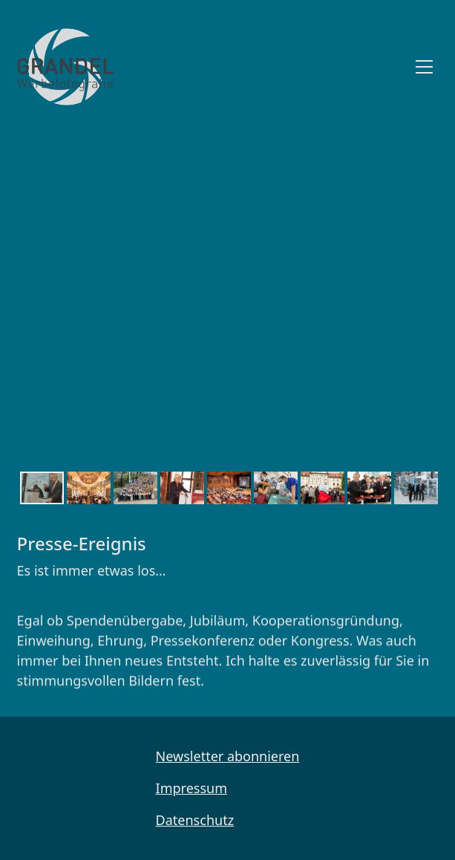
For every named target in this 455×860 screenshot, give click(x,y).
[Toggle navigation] (424, 67)
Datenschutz (195, 820)
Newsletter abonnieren (228, 756)
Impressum (191, 788)
